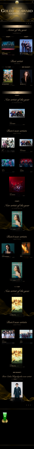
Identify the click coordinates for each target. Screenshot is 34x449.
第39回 (1, 20)
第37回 (32, 20)
